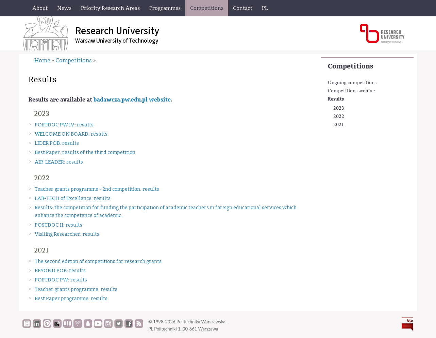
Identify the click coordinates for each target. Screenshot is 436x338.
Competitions (350, 66)
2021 (338, 125)
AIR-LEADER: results (59, 162)
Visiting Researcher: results (67, 234)
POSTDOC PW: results (61, 280)
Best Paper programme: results (71, 298)
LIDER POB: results (57, 143)
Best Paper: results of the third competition (85, 152)
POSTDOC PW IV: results (64, 125)
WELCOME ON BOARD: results (71, 134)
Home (42, 60)
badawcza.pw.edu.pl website (132, 100)
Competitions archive (351, 91)
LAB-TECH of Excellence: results (73, 198)
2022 (338, 116)
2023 (338, 108)
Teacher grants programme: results (76, 289)
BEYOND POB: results (60, 270)
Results (336, 99)
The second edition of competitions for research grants (98, 261)
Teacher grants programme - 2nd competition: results (97, 189)
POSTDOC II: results (58, 225)
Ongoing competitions (352, 83)
